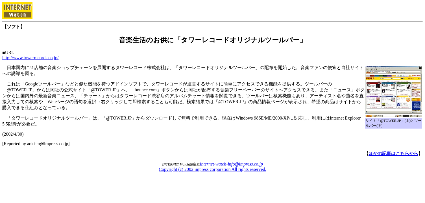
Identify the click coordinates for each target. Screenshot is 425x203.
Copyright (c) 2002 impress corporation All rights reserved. (212, 169)
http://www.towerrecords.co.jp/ (30, 57)
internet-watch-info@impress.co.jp (231, 164)
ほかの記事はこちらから (393, 153)
